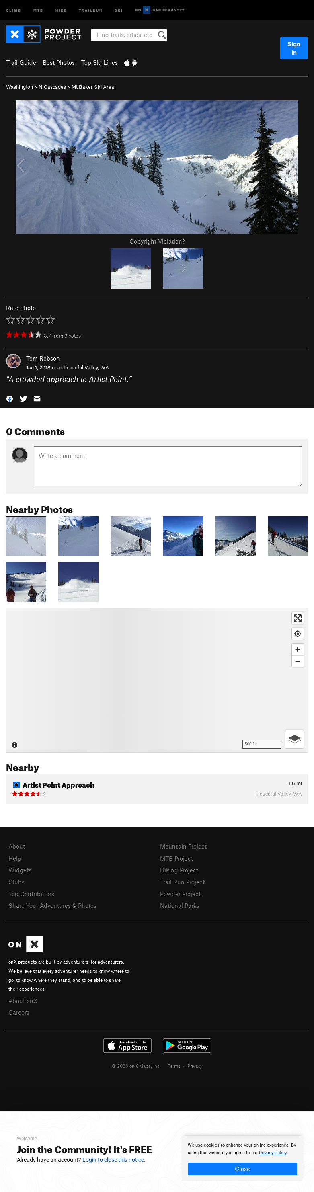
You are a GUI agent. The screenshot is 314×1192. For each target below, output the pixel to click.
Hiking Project (179, 870)
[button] (9, 397)
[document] (242, 1158)
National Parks (179, 905)
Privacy (195, 1066)
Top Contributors (31, 893)
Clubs (16, 882)
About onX (22, 1000)
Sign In (293, 48)
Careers (18, 1012)
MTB (38, 9)
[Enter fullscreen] (298, 618)
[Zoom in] (298, 649)
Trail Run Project (182, 882)
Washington (19, 87)
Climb (13, 9)
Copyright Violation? (157, 241)
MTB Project (176, 858)
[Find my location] (298, 634)
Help (14, 858)
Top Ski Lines (99, 62)
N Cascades (52, 87)
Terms (174, 1066)
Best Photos (59, 62)
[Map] (157, 680)
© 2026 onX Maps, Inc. (136, 1066)
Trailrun (91, 9)
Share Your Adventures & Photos (52, 905)
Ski (119, 9)
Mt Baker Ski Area (93, 87)
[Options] (294, 739)
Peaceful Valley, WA (86, 367)
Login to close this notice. (114, 1160)
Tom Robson (43, 358)
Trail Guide (21, 62)
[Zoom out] (298, 661)
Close (242, 1168)
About (16, 846)
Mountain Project (183, 846)
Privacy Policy (273, 1152)
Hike (61, 9)
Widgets (19, 870)
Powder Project (180, 893)
